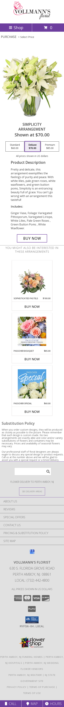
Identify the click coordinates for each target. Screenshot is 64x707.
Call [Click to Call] (10, 703)
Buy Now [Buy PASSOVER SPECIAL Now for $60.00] (32, 411)
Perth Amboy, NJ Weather (25, 675)
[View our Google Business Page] (32, 553)
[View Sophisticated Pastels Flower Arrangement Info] (32, 278)
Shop (16, 27)
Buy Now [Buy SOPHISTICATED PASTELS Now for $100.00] (32, 306)
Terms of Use (32, 693)
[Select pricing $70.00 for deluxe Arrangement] (32, 147)
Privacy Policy (16, 687)
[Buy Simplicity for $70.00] (32, 238)
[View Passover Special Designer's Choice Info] (32, 383)
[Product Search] (32, 471)
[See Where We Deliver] (32, 491)
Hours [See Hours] (53, 703)
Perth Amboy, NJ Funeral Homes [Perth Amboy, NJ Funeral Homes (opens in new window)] (21, 656)
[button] (32, 619)
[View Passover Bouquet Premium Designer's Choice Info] (32, 331)
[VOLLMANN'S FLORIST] (32, 18)
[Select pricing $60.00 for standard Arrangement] (15, 147)
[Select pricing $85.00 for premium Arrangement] (50, 147)
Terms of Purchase (42, 687)
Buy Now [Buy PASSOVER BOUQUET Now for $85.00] (32, 359)
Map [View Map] (32, 703)
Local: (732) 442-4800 (32, 580)
